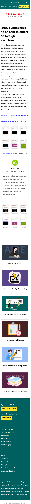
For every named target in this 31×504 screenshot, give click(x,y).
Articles (3, 7)
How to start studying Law (15, 340)
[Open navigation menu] (2, 2)
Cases (9, 7)
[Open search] (27, 2)
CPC (21, 16)
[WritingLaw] (14, 2)
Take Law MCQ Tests (9, 409)
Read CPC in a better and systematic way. (14, 115)
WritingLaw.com (16, 503)
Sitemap (23, 503)
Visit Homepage (6, 445)
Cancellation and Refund (9, 468)
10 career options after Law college (15, 314)
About (3, 455)
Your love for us (6, 442)
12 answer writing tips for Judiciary (15, 289)
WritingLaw (5, 153)
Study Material (24, 7)
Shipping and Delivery (8, 471)
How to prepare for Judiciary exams (15, 366)
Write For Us (5, 462)
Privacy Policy (5, 465)
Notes (15, 7)
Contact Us (4, 459)
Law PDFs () (7, 429)
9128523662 (6, 418)
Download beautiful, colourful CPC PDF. (14, 121)
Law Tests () (7, 432)
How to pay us (5, 438)
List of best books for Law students (15, 391)
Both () (6, 435)
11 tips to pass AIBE (15, 263)
